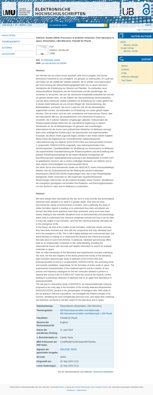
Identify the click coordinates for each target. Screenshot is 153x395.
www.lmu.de (7, 25)
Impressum (71, 390)
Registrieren (147, 30)
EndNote (125, 69)
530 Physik (107, 313)
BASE (123, 42)
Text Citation (127, 80)
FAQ (30, 25)
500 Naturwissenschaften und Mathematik (79, 310)
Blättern (23, 25)
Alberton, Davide (131, 45)
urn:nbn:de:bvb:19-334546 (54, 63)
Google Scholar (127, 48)
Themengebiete (11, 41)
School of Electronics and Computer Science (91, 387)
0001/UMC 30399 (68, 349)
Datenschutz (81, 390)
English (148, 25)
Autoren (7, 48)
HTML (124, 73)
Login (139, 30)
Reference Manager (130, 77)
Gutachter (8, 54)
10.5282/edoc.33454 (50, 60)
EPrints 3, (62, 387)
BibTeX (125, 66)
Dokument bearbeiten (103, 372)
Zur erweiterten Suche (58, 25)
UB (16, 25)
